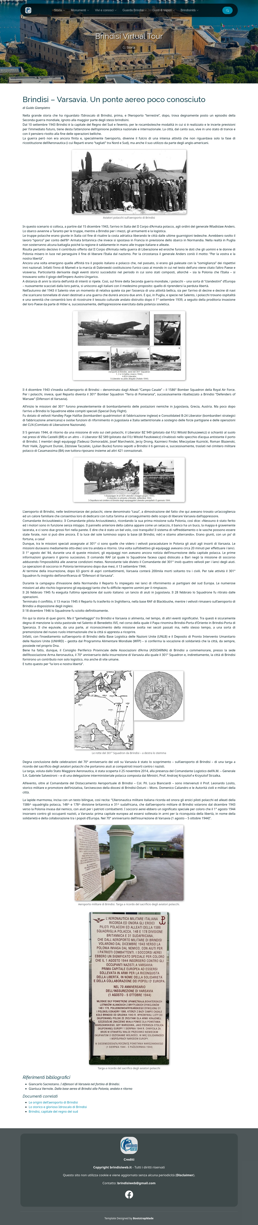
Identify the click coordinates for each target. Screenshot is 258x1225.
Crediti (129, 1159)
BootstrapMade (143, 1218)
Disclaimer (184, 1175)
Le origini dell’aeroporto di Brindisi (53, 1102)
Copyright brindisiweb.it (112, 1167)
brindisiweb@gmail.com (136, 1183)
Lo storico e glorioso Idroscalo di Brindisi (58, 1107)
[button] (227, 10)
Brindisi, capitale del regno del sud (53, 1111)
